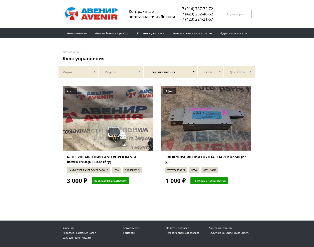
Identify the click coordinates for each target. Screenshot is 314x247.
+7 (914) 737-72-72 (196, 8)
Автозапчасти (71, 52)
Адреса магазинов (220, 228)
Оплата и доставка (177, 228)
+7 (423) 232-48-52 (196, 14)
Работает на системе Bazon (79, 233)
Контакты (129, 233)
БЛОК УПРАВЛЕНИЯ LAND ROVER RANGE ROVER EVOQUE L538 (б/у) (102, 159)
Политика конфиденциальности (229, 233)
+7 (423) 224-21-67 (196, 19)
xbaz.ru (86, 237)
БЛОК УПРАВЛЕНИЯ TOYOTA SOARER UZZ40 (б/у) (205, 159)
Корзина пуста (235, 14)
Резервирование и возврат (182, 233)
